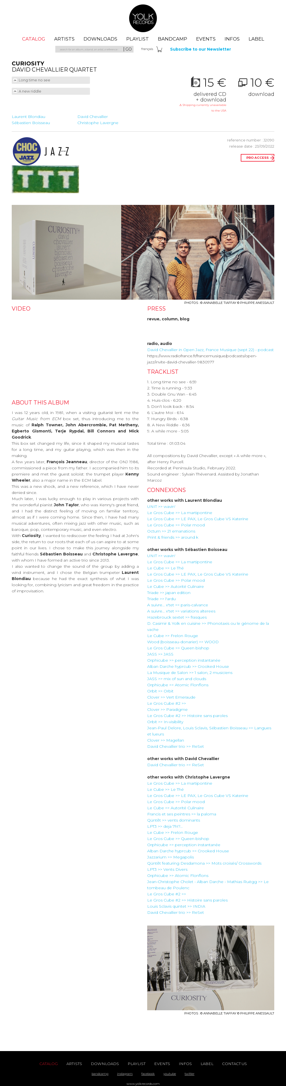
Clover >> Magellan (165, 740)
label (256, 39)
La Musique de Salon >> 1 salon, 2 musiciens (189, 672)
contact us (234, 1063)
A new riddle (30, 91)
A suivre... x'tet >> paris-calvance (177, 604)
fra (147, 49)
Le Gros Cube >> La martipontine (179, 512)
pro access (257, 158)
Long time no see (35, 80)
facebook (148, 1074)
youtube (169, 1074)
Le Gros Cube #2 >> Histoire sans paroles (187, 715)
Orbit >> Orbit (160, 691)
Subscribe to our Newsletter (200, 49)
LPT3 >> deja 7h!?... (165, 826)
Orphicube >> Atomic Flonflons (177, 684)
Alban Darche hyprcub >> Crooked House (188, 666)
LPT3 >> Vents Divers (167, 869)
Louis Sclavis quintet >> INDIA (176, 906)
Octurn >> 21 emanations (171, 531)
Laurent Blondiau (28, 116)
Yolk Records (143, 18)
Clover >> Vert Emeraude (171, 697)
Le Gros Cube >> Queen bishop (178, 647)
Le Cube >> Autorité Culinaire (175, 586)
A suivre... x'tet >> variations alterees (181, 611)
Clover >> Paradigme (167, 709)
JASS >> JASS (160, 654)
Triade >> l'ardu (161, 598)
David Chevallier (92, 116)
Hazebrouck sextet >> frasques (177, 617)
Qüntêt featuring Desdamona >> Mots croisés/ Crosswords (204, 863)
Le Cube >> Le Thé (165, 568)
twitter (189, 1074)
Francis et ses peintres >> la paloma (181, 814)
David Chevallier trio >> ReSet (175, 746)
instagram (125, 1074)
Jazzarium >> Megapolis (170, 857)
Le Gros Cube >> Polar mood (176, 524)
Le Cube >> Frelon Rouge (172, 635)
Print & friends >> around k (172, 537)
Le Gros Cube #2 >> (166, 703)
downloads (100, 39)
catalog (33, 39)
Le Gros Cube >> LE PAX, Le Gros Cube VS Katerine (197, 518)
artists (64, 39)
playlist (137, 39)
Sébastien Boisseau (31, 122)
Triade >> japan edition (168, 592)
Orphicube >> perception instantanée (183, 660)
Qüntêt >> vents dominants (173, 820)
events (206, 39)
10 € (250, 87)
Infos (232, 39)
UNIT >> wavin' (161, 506)
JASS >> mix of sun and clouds (176, 678)
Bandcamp (172, 39)
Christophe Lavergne (97, 122)
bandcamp (100, 1074)
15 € (202, 95)
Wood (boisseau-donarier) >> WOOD (183, 641)
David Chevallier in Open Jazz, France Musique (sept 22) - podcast (210, 349)
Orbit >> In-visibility (165, 721)
